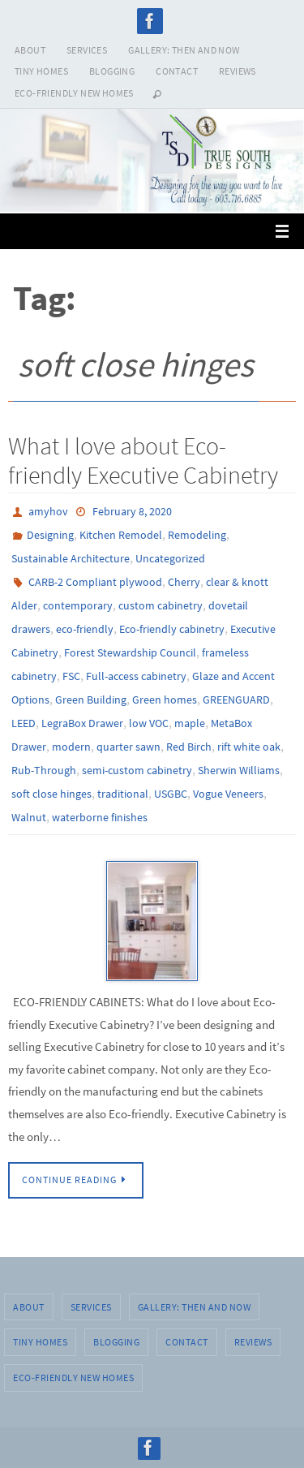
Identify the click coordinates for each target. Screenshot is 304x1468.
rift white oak (248, 746)
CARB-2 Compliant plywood (95, 582)
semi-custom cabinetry (137, 770)
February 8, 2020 (132, 511)
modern (71, 746)
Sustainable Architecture (70, 558)
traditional (122, 793)
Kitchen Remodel (120, 534)
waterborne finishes (100, 817)
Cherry (184, 582)
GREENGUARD (236, 699)
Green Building (90, 699)
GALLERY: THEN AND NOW (183, 50)
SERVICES (86, 50)
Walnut (28, 817)
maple (189, 723)
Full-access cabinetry (136, 676)
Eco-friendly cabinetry (172, 629)
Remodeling (197, 534)
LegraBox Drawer (82, 723)
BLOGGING (112, 71)
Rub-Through (43, 770)
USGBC (170, 793)
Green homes (164, 699)
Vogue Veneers (228, 793)
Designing (50, 534)
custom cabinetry (160, 605)
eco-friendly (84, 629)
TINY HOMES (41, 71)
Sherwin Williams (239, 770)
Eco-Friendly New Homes (74, 93)
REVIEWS (237, 71)
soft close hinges (51, 793)
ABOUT (30, 50)
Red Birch (189, 746)
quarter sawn (128, 746)
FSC (71, 676)
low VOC (149, 723)
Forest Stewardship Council (130, 652)
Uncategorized (170, 558)
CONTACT (177, 71)
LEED (23, 723)
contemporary (78, 605)
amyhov (48, 511)
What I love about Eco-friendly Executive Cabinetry (143, 460)
